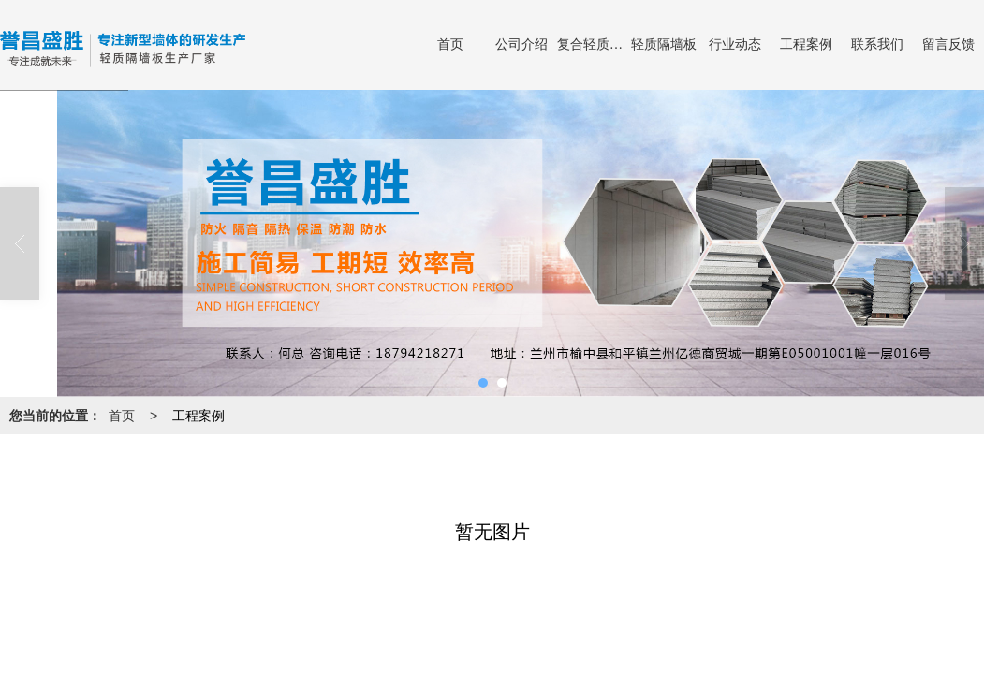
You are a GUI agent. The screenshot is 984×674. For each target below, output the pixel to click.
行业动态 (735, 44)
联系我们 (877, 44)
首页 (450, 44)
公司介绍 (521, 44)
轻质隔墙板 (664, 44)
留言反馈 (948, 44)
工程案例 (806, 44)
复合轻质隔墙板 (592, 44)
